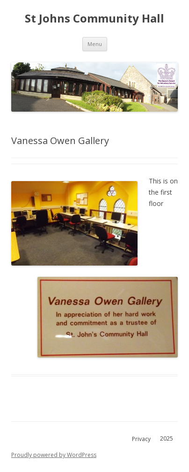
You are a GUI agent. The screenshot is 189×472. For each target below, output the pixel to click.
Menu (94, 43)
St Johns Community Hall (94, 18)
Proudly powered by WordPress (53, 455)
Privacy (141, 439)
